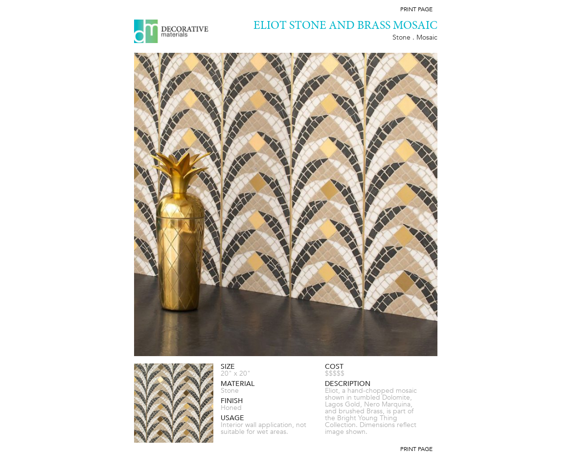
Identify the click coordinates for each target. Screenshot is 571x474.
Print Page (416, 9)
